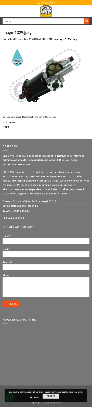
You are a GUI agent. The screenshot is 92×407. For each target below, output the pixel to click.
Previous (10, 122)
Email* (46, 253)
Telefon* (46, 266)
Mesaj (46, 287)
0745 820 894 (21, 211)
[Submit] (86, 21)
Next (7, 126)
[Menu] (87, 11)
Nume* (46, 240)
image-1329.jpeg (66, 38)
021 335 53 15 (15, 217)
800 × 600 (47, 38)
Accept (51, 396)
